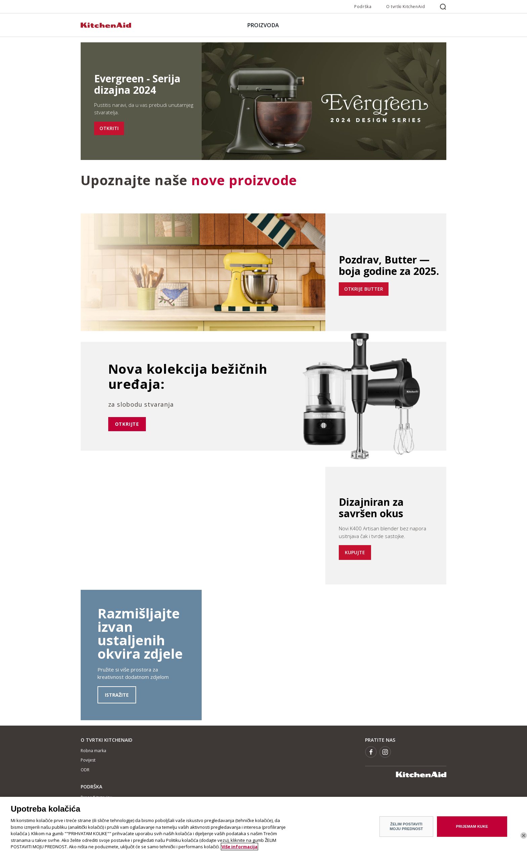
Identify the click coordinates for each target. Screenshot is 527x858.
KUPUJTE (355, 552)
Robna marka (93, 750)
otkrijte (127, 424)
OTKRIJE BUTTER (363, 289)
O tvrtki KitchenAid (405, 6)
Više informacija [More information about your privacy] (239, 847)
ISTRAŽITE (117, 695)
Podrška (362, 6)
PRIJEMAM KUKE (472, 826)
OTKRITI (109, 128)
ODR (85, 770)
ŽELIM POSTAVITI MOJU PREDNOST (406, 826)
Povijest (88, 760)
